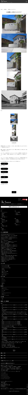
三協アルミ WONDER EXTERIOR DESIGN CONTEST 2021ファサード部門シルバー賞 (14, 341)
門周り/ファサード (4, 288)
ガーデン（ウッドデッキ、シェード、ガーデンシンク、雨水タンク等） (10, 371)
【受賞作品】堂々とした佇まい (5, 260)
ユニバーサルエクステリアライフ (5, 377)
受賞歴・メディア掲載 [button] (5, 301)
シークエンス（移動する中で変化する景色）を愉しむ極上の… (9, 255)
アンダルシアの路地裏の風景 (5, 243)
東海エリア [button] (3, 355)
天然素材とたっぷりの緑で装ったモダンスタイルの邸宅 (8, 248)
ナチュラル (3, 279)
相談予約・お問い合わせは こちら (14, 206)
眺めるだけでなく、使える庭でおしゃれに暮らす (7, 242)
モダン (3, 278)
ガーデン (3, 291)
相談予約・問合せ (27, 392)
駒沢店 (3, 214)
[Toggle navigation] (26, 1)
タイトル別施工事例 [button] (4, 232)
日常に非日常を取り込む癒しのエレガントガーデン (8, 234)
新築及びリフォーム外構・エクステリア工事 (6, 365)
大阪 (1, 227)
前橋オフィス (17, 224)
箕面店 (3, 228)
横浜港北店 (3, 219)
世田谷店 (3, 213)
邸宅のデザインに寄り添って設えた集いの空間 (7, 256)
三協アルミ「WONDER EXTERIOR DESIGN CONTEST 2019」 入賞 (10, 347)
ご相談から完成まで (3, 382)
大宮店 (17, 213)
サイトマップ (2, 208)
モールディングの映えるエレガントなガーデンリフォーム (8, 236)
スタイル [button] (3, 263)
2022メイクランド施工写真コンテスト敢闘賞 (8, 326)
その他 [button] (2, 296)
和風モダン (3, 283)
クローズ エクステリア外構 (5, 266)
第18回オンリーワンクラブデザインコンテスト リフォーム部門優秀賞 (11, 322)
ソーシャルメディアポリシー (4, 387)
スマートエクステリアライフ (5, 376)
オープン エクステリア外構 (5, 265)
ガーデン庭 (3, 270)
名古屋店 (17, 219)
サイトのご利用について (4, 383)
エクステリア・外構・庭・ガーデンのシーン (7, 363)
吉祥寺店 (3, 215)
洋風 (2, 284)
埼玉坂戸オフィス (18, 214)
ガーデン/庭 (3, 290)
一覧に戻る (14, 192)
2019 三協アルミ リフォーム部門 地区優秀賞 (8, 346)
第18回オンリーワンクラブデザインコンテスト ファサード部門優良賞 (11, 321)
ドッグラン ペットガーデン (5, 295)
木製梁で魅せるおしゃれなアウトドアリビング (7, 247)
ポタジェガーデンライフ (4, 375)
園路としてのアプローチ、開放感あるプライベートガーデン (9, 241)
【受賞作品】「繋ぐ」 (4, 254)
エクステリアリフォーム (5, 273)
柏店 (2, 224)
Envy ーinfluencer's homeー (4, 240)
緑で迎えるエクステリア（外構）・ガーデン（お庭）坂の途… (9, 235)
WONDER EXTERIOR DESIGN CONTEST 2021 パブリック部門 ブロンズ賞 (12, 342)
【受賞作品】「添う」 (4, 261)
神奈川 (1, 218)
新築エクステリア (4, 272)
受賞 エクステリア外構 (5, 271)
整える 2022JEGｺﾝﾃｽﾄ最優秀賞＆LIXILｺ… (7, 249)
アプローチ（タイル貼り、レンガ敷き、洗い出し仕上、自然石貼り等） (10, 367)
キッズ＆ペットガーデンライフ (5, 378)
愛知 (15, 218)
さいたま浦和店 (18, 212)
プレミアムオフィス (4, 212)
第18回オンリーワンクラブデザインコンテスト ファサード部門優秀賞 (11, 323)
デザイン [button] (3, 276)
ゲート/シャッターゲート (5, 289)
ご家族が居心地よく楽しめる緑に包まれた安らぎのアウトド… (9, 253)
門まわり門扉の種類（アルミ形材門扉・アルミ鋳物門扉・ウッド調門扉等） (11, 366)
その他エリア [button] (7, 360)
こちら (6, 165)
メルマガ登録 (27, 386)
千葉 (1, 223)
